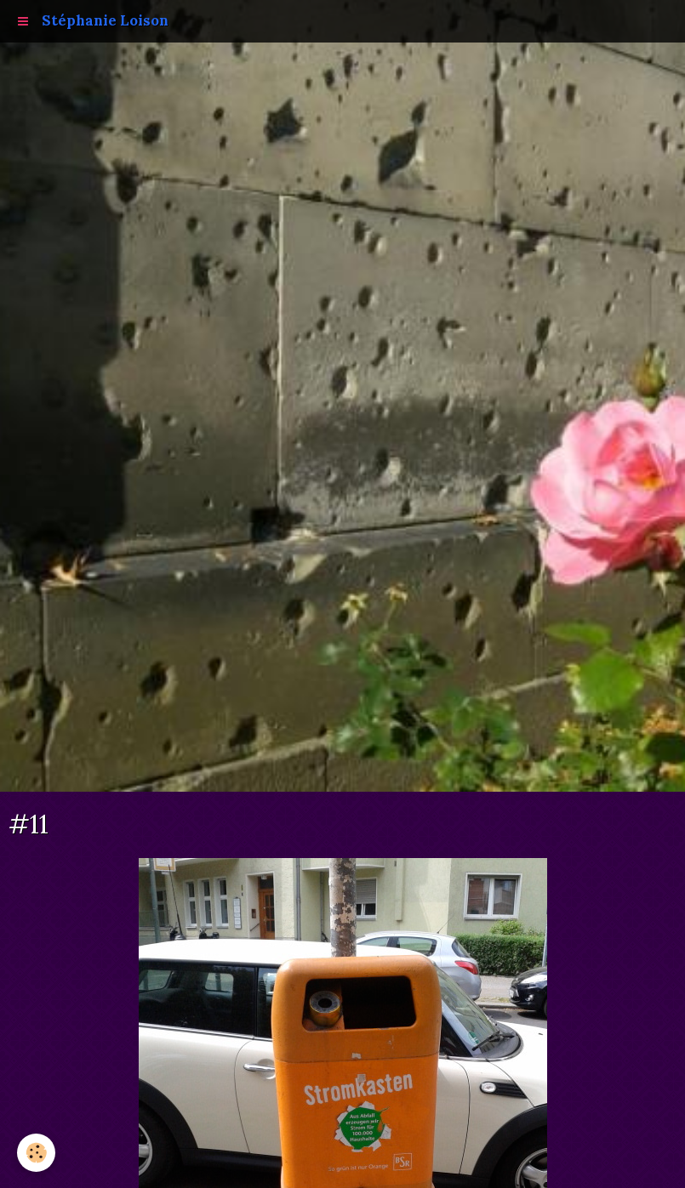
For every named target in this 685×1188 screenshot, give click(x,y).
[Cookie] (36, 1153)
